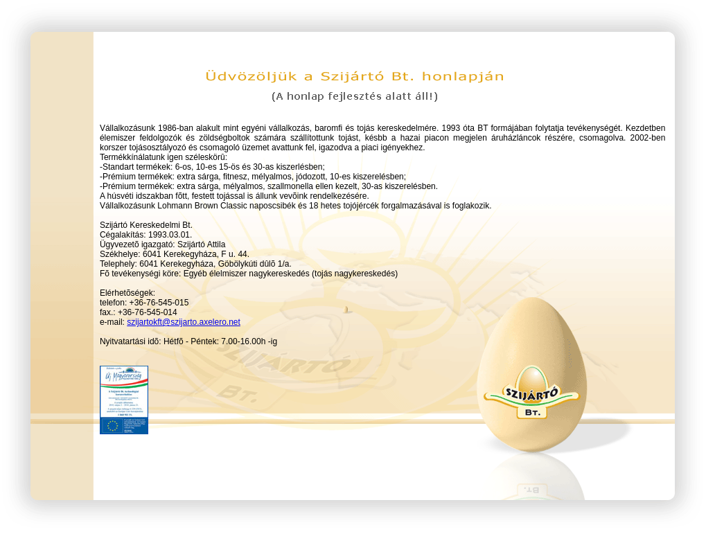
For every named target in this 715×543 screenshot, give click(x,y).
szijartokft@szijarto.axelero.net (183, 322)
